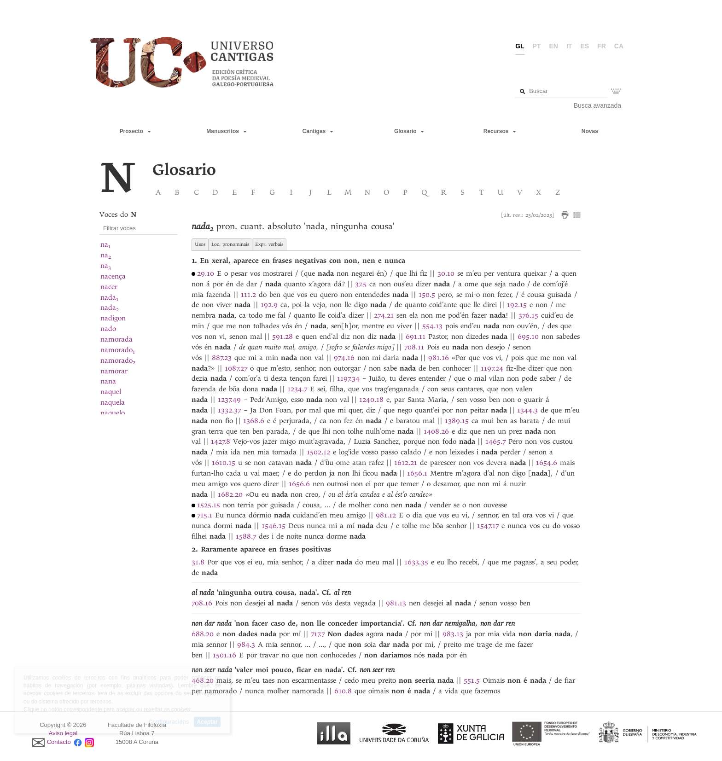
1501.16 (224, 655)
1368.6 (253, 421)
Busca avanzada (598, 105)
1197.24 (492, 368)
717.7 (318, 634)
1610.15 (223, 463)
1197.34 (348, 378)
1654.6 (546, 463)
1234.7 (297, 389)
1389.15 (457, 421)
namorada (116, 339)
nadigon (113, 318)
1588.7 (246, 536)
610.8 (343, 691)
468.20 (203, 680)
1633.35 (416, 562)
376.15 (528, 315)
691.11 (415, 336)
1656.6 (299, 484)
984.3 (246, 644)
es (584, 46)
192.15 (517, 305)
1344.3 (527, 410)
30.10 (445, 273)
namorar (114, 371)
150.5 (427, 294)
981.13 (396, 603)
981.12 (386, 515)
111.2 (248, 294)
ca (618, 46)
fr (601, 46)
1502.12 (318, 452)
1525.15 (208, 505)
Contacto (59, 741)
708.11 (414, 347)
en (553, 46)
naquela (112, 402)
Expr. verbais (269, 244)
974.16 (344, 358)
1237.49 (229, 399)
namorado (117, 350)
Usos (200, 244)
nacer (108, 287)
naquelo (112, 413)
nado (108, 329)
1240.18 (371, 399)
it (569, 46)
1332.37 (229, 410)
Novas (590, 131)
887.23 (222, 358)
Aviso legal (63, 733)
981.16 (438, 358)
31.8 (198, 562)
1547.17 (488, 526)
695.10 (528, 336)
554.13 (432, 326)
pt (537, 46)
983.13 (453, 634)
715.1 (204, 515)
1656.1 (417, 473)
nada (109, 297)
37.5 (361, 284)
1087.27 (236, 368)
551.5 (472, 680)
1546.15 (273, 526)
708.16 (202, 603)
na (105, 244)
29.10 (205, 273)
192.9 (269, 305)
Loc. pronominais (230, 244)
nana (108, 381)
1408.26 (436, 431)
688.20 (203, 634)
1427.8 (220, 441)
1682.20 (230, 494)
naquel (110, 392)
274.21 (384, 315)
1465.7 (495, 441)
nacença (113, 276)
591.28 (282, 336)
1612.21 (405, 463)
